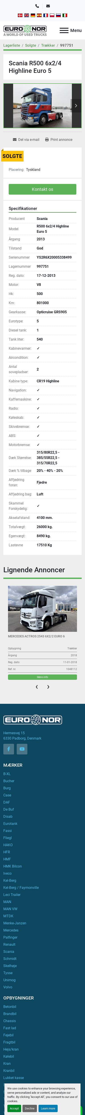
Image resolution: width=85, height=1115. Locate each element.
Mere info (42, 677)
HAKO (8, 845)
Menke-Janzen (14, 923)
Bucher (8, 781)
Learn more (48, 1108)
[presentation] (36, 686)
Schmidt (9, 959)
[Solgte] (30, 45)
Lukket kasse (13, 1078)
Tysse (7, 973)
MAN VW (10, 909)
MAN (7, 902)
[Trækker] (48, 45)
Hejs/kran (11, 1049)
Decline (29, 1108)
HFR (6, 852)
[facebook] (8, 749)
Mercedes (10, 930)
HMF (7, 859)
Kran (7, 1063)
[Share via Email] (26, 140)
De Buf (8, 809)
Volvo (7, 987)
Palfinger (10, 937)
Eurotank (10, 824)
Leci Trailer (11, 895)
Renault (9, 944)
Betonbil (9, 1007)
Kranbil (8, 1071)
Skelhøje (10, 966)
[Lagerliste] (11, 45)
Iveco (7, 873)
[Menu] (64, 30)
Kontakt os (42, 189)
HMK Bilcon (12, 866)
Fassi (7, 831)
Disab (7, 816)
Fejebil (8, 1035)
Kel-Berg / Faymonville (21, 888)
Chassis (9, 1021)
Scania (8, 951)
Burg (7, 788)
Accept (14, 1108)
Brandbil (9, 1014)
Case (7, 795)
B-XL (7, 774)
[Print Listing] (58, 140)
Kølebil (8, 1056)
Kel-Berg (9, 880)
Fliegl (7, 838)
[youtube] (22, 749)
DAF (6, 802)
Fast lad (9, 1028)
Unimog (9, 980)
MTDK (8, 916)
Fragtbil (9, 1042)
